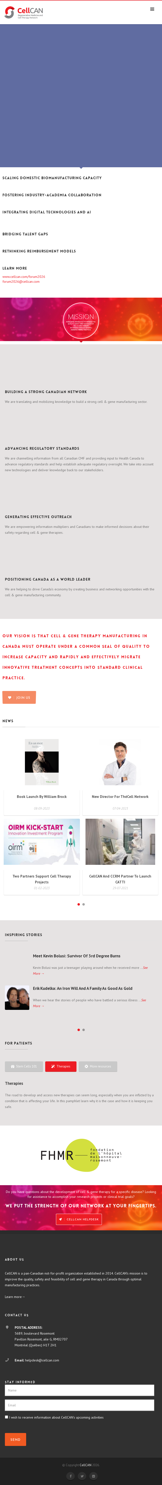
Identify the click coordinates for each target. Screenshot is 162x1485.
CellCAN (85, 1465)
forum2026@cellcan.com (21, 281)
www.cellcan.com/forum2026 (23, 276)
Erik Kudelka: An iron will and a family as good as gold (82, 988)
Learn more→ (15, 1297)
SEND (16, 1440)
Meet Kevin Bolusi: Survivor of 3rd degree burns (76, 956)
